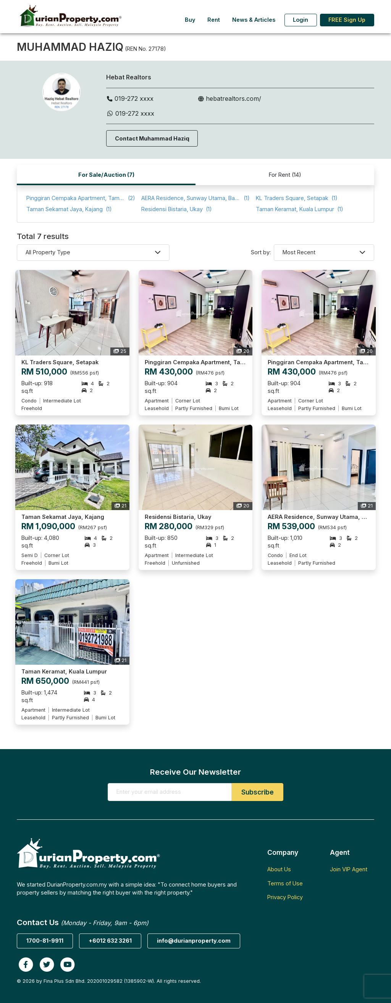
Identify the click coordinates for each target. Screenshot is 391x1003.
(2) (80, 198)
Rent (213, 19)
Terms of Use (285, 883)
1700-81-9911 (44, 940)
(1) (195, 198)
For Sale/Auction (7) (106, 174)
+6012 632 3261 (110, 940)
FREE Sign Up (346, 19)
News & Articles (253, 19)
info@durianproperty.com (194, 940)
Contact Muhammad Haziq (152, 138)
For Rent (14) (285, 174)
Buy (190, 19)
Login (300, 19)
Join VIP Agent (348, 869)
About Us (279, 869)
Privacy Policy (285, 897)
